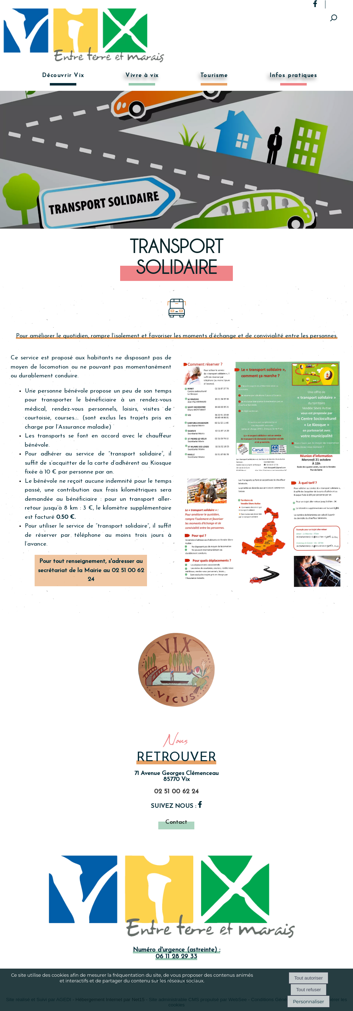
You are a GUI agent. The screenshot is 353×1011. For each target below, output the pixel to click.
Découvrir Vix (63, 75)
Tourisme (214, 75)
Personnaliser (308, 1001)
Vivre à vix (142, 75)
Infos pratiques (293, 75)
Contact (176, 822)
